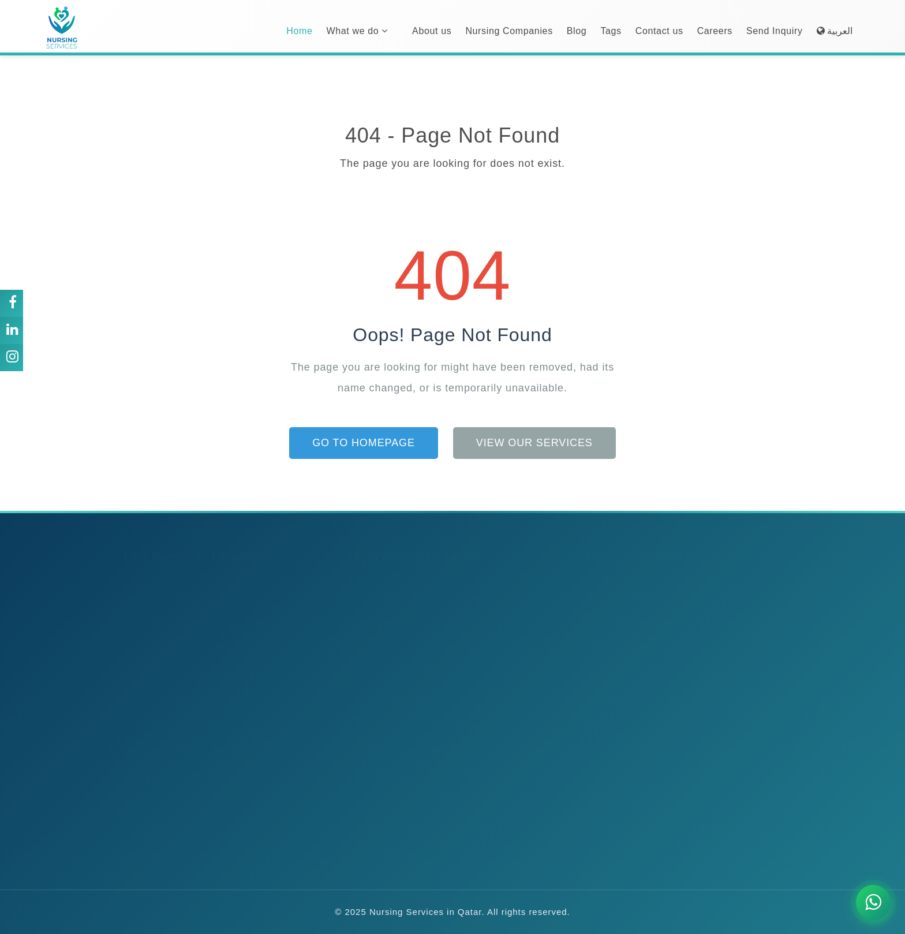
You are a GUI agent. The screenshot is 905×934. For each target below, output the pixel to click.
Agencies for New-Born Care (414, 609)
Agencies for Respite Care (409, 736)
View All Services (392, 842)
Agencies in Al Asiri (163, 812)
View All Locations (164, 842)
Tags (610, 31)
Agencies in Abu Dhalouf (175, 609)
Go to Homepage (363, 443)
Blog (577, 31)
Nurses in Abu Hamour (632, 635)
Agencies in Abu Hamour (175, 635)
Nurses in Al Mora (621, 584)
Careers (714, 31)
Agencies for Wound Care (408, 711)
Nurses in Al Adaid (623, 787)
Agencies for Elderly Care (408, 584)
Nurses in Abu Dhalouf (631, 609)
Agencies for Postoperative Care (423, 812)
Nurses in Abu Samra (629, 660)
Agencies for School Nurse (410, 635)
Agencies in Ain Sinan (169, 736)
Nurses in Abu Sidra (626, 685)
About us (431, 31)
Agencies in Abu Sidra (169, 685)
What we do (357, 31)
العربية (834, 31)
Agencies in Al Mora (165, 584)
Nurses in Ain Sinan (625, 736)
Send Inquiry (774, 31)
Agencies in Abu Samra (172, 660)
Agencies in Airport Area (174, 762)
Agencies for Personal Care (412, 787)
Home (299, 31)
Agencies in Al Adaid (166, 787)
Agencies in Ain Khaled (172, 711)
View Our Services (534, 443)
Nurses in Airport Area (631, 762)
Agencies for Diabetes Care (412, 660)
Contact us (659, 31)
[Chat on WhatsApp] (873, 902)
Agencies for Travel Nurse (409, 685)
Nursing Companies (508, 31)
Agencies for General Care (410, 762)
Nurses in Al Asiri (620, 812)
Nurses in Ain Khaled (628, 711)
